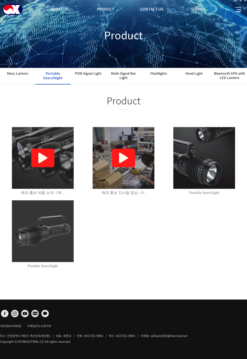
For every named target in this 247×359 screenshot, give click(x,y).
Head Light (194, 73)
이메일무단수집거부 (39, 326)
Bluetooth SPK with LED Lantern (229, 75)
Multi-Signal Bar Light (123, 75)
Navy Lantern (17, 73)
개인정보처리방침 (10, 326)
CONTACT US (151, 9)
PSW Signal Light (88, 73)
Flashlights (158, 73)
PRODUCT (105, 9)
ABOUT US (59, 9)
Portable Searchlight (53, 75)
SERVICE (198, 9)
